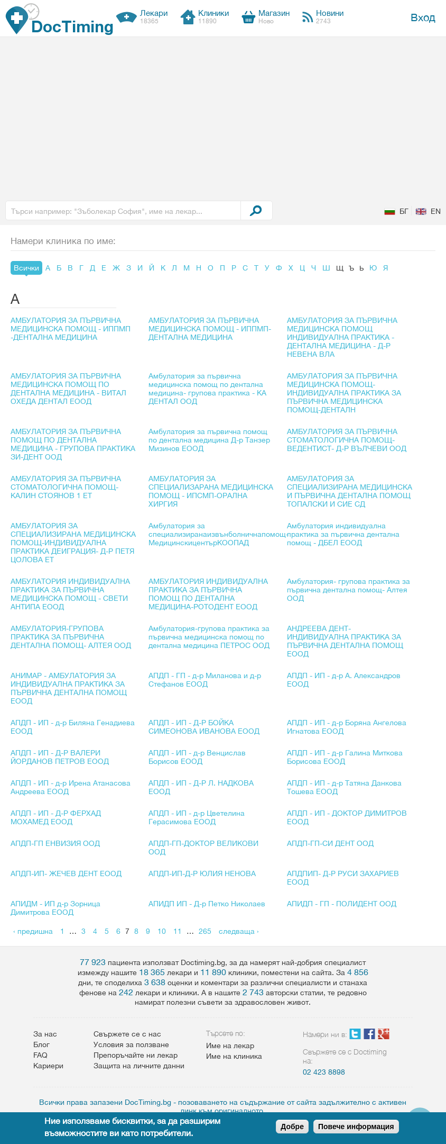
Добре (292, 1126)
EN (436, 211)
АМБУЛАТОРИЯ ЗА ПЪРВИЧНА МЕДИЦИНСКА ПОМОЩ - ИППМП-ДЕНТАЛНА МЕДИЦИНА (209, 328)
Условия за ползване (131, 1044)
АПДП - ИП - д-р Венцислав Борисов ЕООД (197, 757)
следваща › (239, 931)
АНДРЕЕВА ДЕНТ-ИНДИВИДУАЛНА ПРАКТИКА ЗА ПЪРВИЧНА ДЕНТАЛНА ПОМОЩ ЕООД (345, 641)
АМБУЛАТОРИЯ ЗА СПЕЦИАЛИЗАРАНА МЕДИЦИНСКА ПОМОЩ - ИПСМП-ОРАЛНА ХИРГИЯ (210, 491)
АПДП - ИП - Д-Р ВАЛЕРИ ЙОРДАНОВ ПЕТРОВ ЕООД (60, 757)
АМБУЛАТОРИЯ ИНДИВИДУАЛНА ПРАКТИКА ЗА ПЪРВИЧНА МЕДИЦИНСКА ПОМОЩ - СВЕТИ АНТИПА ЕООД (70, 594)
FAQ (40, 1055)
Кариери (48, 1065)
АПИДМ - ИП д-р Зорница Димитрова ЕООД (55, 907)
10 (161, 931)
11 (177, 931)
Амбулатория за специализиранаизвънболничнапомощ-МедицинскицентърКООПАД (218, 534)
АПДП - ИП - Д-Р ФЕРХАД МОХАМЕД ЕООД (56, 817)
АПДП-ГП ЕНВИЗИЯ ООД (55, 843)
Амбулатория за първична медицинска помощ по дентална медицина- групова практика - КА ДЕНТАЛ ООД (207, 389)
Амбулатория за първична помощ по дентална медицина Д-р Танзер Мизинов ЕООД (209, 440)
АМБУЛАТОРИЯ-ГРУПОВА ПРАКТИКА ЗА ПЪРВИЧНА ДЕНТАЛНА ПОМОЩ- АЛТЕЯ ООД (71, 637)
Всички (26, 268)
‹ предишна (33, 931)
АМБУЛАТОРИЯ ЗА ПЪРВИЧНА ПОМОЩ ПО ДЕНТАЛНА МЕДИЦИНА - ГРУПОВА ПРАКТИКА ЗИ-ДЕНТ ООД (73, 444)
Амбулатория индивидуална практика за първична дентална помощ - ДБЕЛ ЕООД (343, 534)
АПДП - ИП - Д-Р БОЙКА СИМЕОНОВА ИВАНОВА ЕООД (203, 726)
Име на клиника (234, 1056)
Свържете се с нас (127, 1034)
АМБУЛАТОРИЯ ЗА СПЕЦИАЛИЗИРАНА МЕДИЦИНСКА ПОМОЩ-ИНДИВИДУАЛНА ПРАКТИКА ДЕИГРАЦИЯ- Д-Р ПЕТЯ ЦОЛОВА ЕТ (73, 542)
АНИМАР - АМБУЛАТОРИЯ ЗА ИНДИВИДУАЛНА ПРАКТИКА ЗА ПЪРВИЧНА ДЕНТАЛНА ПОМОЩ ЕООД (69, 688)
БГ (403, 211)
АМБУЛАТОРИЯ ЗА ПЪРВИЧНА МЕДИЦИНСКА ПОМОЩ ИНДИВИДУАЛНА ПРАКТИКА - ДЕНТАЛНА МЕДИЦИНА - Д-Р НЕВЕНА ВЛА (342, 337)
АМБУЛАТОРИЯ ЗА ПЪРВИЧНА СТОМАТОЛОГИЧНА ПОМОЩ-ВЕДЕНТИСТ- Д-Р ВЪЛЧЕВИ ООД (346, 440)
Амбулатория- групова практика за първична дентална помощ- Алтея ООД (348, 589)
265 (205, 931)
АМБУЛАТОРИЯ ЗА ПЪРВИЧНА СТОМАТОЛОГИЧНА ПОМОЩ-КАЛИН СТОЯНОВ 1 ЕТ (66, 487)
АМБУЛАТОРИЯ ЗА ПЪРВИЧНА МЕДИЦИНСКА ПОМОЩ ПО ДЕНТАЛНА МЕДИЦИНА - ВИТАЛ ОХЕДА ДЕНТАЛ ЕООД (68, 389)
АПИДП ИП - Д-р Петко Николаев (206, 903)
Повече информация (356, 1126)
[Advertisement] (223, 116)
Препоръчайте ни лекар (136, 1055)
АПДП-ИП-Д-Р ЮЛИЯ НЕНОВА (202, 873)
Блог (41, 1044)
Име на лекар (230, 1045)
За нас (45, 1034)
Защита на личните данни (139, 1065)
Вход (423, 17)
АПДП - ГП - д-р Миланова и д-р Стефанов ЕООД (204, 679)
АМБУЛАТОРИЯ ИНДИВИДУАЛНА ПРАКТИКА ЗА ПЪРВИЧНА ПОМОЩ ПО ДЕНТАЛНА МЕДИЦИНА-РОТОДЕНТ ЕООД (208, 594)
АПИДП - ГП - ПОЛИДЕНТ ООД (341, 903)
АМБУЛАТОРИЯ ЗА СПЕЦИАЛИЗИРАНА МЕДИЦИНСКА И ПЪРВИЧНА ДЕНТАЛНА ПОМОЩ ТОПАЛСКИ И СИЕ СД (349, 491)
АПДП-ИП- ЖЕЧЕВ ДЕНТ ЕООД (66, 873)
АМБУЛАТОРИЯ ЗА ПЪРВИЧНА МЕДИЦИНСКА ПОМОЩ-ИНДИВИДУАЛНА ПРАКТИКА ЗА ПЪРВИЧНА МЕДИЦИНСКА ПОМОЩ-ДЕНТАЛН (344, 393)
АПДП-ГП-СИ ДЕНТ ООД (330, 843)
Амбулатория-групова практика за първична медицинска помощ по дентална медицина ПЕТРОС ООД (209, 637)
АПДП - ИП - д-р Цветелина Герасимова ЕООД (196, 817)
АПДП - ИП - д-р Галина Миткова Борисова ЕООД (345, 757)
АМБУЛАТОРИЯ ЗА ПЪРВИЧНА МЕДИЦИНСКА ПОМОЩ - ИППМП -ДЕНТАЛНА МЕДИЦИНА (71, 328)
